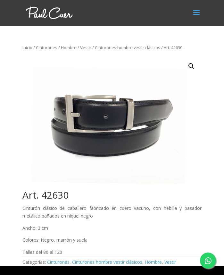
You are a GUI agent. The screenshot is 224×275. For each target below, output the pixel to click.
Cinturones (46, 47)
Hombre (69, 47)
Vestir (85, 47)
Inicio (27, 47)
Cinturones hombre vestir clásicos (127, 47)
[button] (191, 66)
